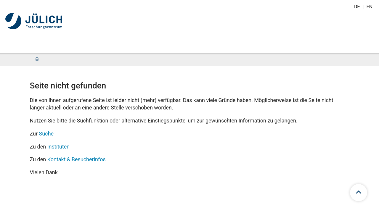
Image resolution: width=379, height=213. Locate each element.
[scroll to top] (358, 192)
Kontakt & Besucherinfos (76, 159)
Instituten (58, 146)
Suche (46, 133)
